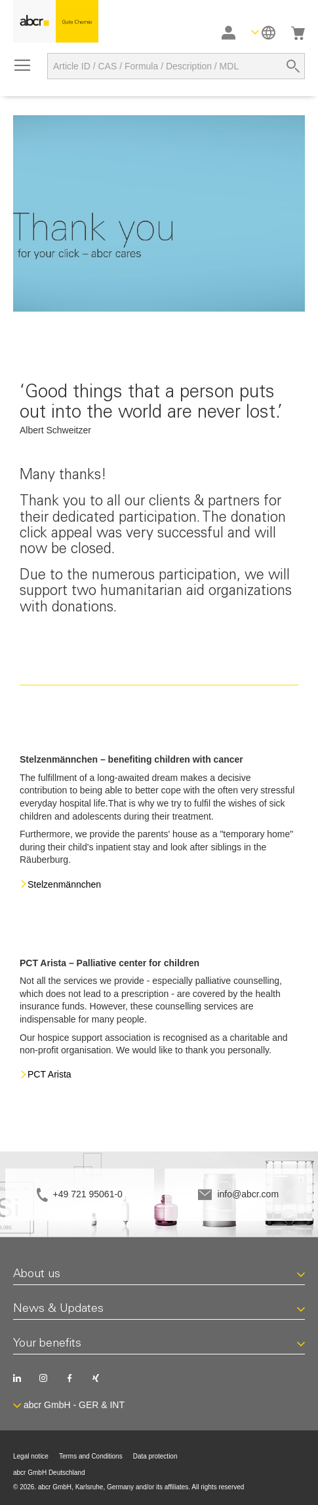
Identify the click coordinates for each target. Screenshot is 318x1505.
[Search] (293, 66)
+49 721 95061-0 (88, 1194)
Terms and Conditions (91, 1456)
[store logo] (55, 21)
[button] (263, 32)
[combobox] (176, 66)
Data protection (155, 1456)
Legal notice (31, 1456)
